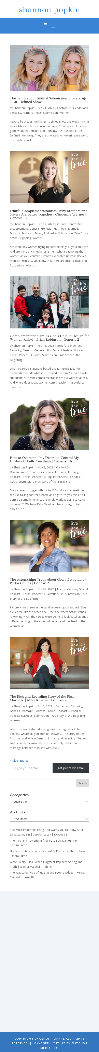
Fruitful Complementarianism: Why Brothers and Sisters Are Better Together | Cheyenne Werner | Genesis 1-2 (48, 214)
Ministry (15, 233)
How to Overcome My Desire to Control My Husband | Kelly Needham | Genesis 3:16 (44, 459)
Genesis (35, 228)
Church (61, 224)
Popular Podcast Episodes (63, 477)
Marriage (73, 228)
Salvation (52, 594)
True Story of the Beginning (52, 481)
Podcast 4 (50, 233)
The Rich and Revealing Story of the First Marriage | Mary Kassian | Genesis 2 (42, 698)
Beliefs (61, 345)
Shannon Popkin (24, 108)
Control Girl (64, 108)
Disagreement (19, 228)
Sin (62, 594)
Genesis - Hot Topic (53, 228)
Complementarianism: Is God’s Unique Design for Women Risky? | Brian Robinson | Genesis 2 (49, 338)
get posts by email (70, 768)
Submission (50, 113)
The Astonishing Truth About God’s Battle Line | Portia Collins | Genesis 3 (48, 581)
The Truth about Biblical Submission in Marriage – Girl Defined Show (48, 100)
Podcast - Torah (31, 233)
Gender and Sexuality (68, 706)
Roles (38, 113)
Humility (28, 113)
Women (64, 113)
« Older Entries (19, 760)
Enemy (61, 589)
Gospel (83, 589)
